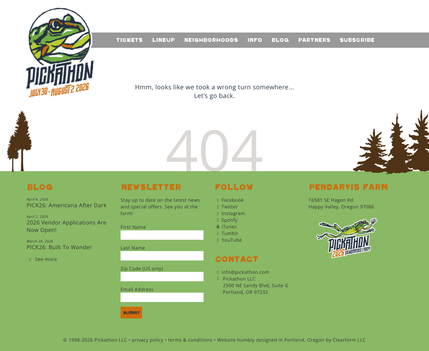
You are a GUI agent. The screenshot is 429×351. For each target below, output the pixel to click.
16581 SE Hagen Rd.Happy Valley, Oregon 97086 (341, 203)
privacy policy (148, 340)
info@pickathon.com (245, 272)
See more (46, 259)
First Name (133, 227)
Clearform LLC (349, 340)
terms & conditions (190, 340)
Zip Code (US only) (142, 268)
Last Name (133, 247)
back (226, 95)
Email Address (137, 289)
